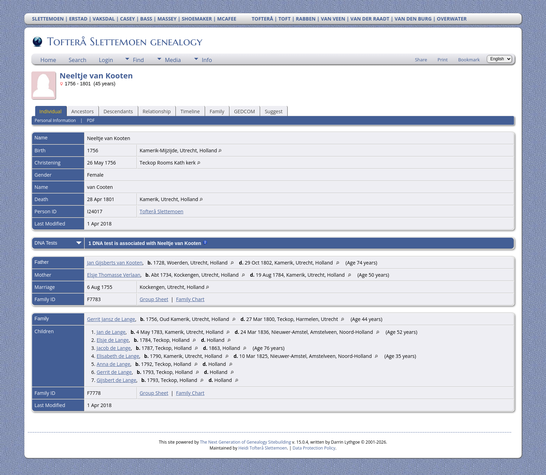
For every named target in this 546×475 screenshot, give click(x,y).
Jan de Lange (110, 332)
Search (77, 60)
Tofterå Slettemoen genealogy (124, 41)
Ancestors (82, 111)
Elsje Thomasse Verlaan (113, 274)
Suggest (273, 111)
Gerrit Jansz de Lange (111, 319)
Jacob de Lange (113, 348)
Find (138, 60)
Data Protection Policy (313, 448)
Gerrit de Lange (114, 372)
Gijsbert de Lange (116, 380)
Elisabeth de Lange (117, 356)
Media (173, 60)
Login (106, 60)
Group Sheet (154, 299)
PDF (91, 120)
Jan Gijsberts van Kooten (114, 262)
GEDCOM (244, 111)
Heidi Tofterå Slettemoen (263, 448)
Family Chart (190, 299)
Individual (50, 111)
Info (207, 60)
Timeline (190, 111)
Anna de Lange (113, 364)
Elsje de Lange (112, 340)
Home (48, 60)
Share (421, 59)
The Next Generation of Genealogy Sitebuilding (245, 442)
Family (217, 111)
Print (443, 59)
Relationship (157, 111)
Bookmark (469, 59)
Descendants (118, 111)
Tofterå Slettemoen (162, 211)
